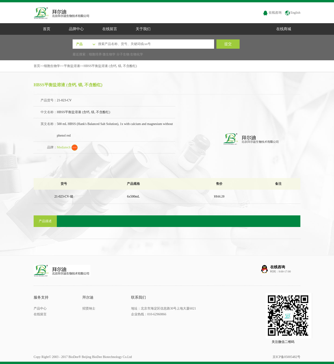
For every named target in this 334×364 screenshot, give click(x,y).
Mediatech (67, 147)
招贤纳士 (88, 308)
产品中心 (40, 308)
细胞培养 (95, 54)
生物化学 (136, 54)
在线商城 (283, 29)
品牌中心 (76, 29)
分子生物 (122, 54)
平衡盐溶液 (72, 66)
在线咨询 (272, 12)
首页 (46, 29)
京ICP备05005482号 (286, 357)
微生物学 (109, 54)
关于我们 (143, 29)
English (292, 12)
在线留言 (109, 29)
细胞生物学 (52, 66)
